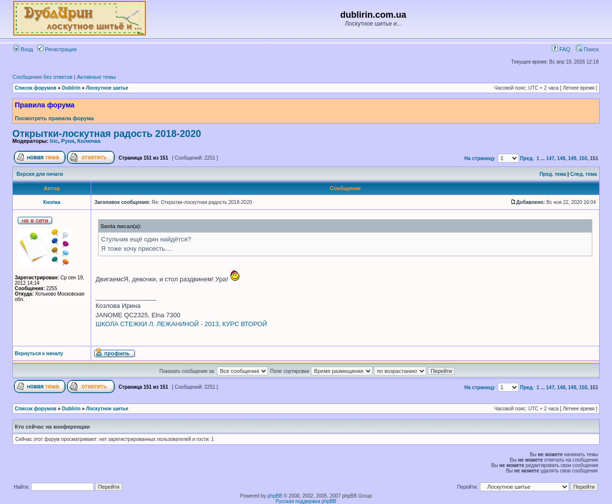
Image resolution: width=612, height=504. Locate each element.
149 (572, 158)
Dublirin (71, 88)
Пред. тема (553, 174)
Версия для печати (40, 174)
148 (561, 158)
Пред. (527, 158)
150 (583, 158)
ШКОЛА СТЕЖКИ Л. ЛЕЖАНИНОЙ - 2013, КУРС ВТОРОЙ (181, 324)
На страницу (479, 158)
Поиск (587, 49)
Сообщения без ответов (42, 77)
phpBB (275, 496)
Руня (67, 141)
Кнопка (52, 202)
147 (550, 158)
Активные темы (96, 77)
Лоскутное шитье (107, 88)
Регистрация (56, 49)
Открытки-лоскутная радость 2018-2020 (106, 133)
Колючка (89, 141)
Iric (54, 141)
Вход (23, 49)
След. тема (583, 174)
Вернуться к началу (39, 353)
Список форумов (36, 88)
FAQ (561, 49)
